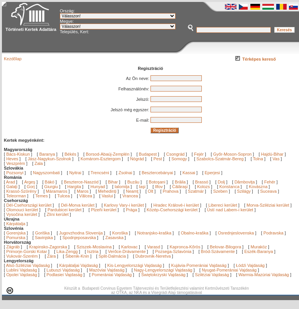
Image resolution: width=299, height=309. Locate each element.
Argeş (30, 182)
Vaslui (107, 196)
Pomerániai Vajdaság (112, 274)
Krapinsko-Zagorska (48, 246)
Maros (83, 191)
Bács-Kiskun (18, 154)
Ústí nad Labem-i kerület (230, 209)
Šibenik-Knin (77, 256)
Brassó (202, 182)
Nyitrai (75, 172)
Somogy (179, 158)
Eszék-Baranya (258, 251)
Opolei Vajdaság (21, 274)
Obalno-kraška (195, 233)
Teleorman (16, 196)
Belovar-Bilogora (225, 246)
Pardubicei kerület (64, 209)
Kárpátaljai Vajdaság (78, 265)
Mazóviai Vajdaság (107, 270)
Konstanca (230, 186)
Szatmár (196, 191)
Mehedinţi (108, 191)
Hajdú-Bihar (272, 154)
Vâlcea (86, 196)
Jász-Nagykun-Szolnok (49, 158)
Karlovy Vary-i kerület (124, 205)
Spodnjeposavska (79, 237)
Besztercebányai (157, 172)
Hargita (75, 186)
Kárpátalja (15, 223)
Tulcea (64, 196)
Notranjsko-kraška (154, 233)
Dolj (222, 182)
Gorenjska (15, 233)
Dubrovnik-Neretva (153, 256)
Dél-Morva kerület (78, 205)
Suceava (269, 191)
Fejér (199, 154)
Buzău (133, 182)
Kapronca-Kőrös (185, 246)
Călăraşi (180, 186)
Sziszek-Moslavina (93, 246)
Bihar (113, 182)
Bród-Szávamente (218, 251)
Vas (275, 158)
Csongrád (175, 154)
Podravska (274, 233)
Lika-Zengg (67, 251)
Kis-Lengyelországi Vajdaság (134, 265)
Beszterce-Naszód (82, 182)
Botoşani (158, 182)
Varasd (153, 246)
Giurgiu (51, 186)
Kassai (188, 172)
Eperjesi (212, 172)
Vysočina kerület (21, 214)
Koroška (120, 233)
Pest (158, 158)
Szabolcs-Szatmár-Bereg (219, 158)
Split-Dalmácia (112, 256)
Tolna (258, 158)
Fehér (270, 182)
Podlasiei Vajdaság (65, 274)
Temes (42, 196)
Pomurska (16, 237)
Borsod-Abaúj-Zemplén (107, 154)
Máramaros (57, 191)
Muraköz (258, 246)
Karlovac (129, 246)
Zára (51, 256)
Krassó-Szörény (21, 191)
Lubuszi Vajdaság (63, 270)
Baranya (47, 154)
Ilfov (159, 186)
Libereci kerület (222, 205)
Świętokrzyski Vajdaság (163, 274)
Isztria (92, 251)
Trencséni (100, 172)
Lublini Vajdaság (21, 270)
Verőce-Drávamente (127, 251)
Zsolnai (125, 172)
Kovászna (259, 186)
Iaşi (143, 186)
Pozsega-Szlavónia (173, 251)
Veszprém (15, 163)
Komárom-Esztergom (101, 158)
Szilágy (244, 191)
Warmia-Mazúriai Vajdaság (263, 274)
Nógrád (137, 158)
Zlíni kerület (58, 214)
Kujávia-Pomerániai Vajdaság (199, 265)
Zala (39, 163)
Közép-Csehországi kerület (172, 209)
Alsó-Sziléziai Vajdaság (28, 265)
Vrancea (130, 196)
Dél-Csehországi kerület (28, 205)
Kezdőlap (13, 58)
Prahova (171, 191)
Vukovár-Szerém (22, 256)
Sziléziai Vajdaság (212, 274)
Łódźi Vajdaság (250, 265)
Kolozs (204, 186)
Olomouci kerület (22, 209)
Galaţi (12, 186)
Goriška (42, 233)
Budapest (148, 154)
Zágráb (13, 246)
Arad (11, 182)
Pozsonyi (15, 172)
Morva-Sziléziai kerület (268, 205)
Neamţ (132, 191)
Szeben (221, 191)
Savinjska (44, 237)
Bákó (50, 182)
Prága (131, 209)
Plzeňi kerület (104, 209)
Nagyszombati (46, 172)
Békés (70, 154)
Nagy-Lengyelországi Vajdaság (163, 270)
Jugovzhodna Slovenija (81, 233)
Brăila (181, 182)
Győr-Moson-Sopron (232, 154)
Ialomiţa (123, 186)
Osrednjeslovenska (236, 233)
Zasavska (114, 237)
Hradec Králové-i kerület (176, 205)
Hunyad (98, 186)
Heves (12, 158)
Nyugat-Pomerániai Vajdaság (229, 270)
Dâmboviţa (245, 182)
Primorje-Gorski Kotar (26, 251)
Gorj (31, 186)
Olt (151, 191)
